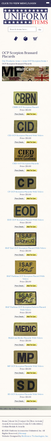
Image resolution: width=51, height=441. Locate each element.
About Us (13, 421)
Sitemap (22, 433)
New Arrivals (36, 421)
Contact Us (24, 421)
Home (4, 421)
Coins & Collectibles (32, 424)
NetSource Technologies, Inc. (35, 436)
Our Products (8, 61)
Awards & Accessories (12, 424)
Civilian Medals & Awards (13, 426)
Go (39, 29)
